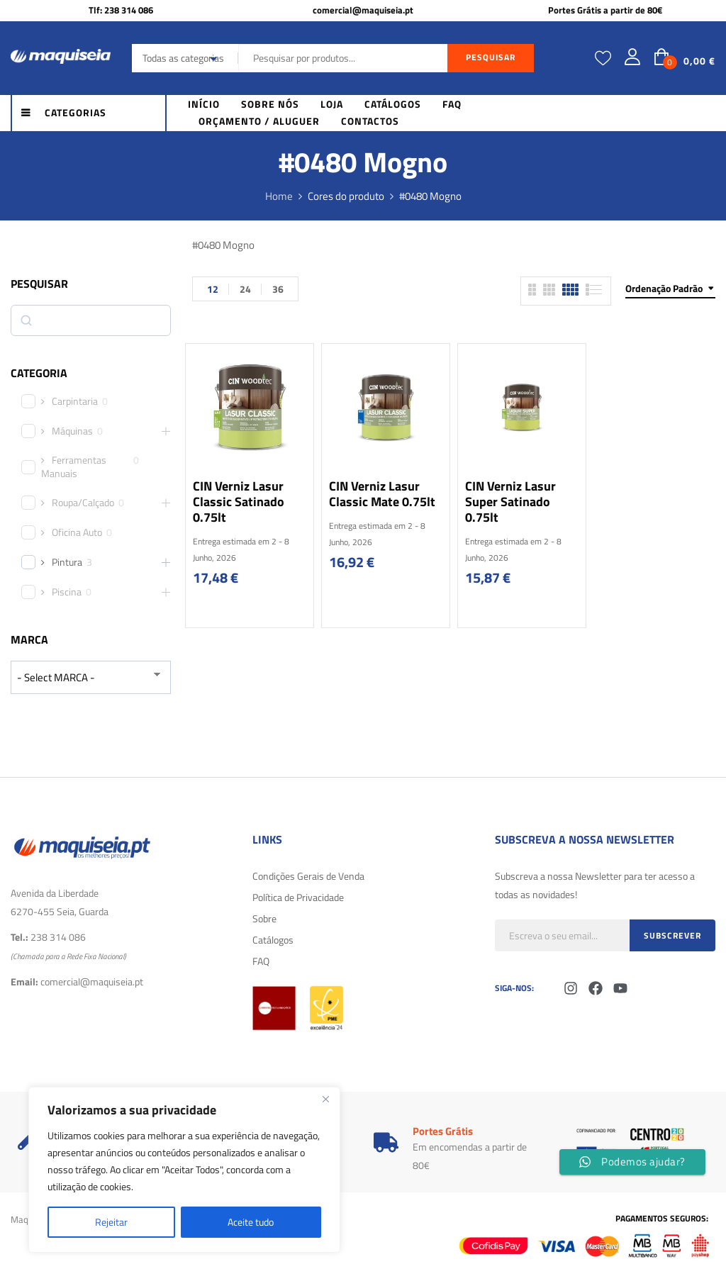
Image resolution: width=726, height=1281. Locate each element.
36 (278, 288)
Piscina (67, 592)
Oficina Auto (77, 532)
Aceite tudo (251, 1221)
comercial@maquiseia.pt (363, 10)
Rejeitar (111, 1221)
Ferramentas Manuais (73, 466)
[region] (184, 1170)
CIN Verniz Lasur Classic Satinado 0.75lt (238, 501)
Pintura (67, 562)
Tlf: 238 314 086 (121, 10)
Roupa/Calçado (83, 502)
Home (279, 196)
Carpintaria (75, 401)
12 (212, 288)
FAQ (260, 960)
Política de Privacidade (298, 897)
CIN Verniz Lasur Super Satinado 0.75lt (510, 501)
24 (245, 288)
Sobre (264, 918)
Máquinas (72, 431)
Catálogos (273, 939)
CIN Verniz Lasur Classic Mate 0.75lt (382, 493)
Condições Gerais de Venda (308, 875)
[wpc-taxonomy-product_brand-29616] (91, 677)
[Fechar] (325, 1098)
